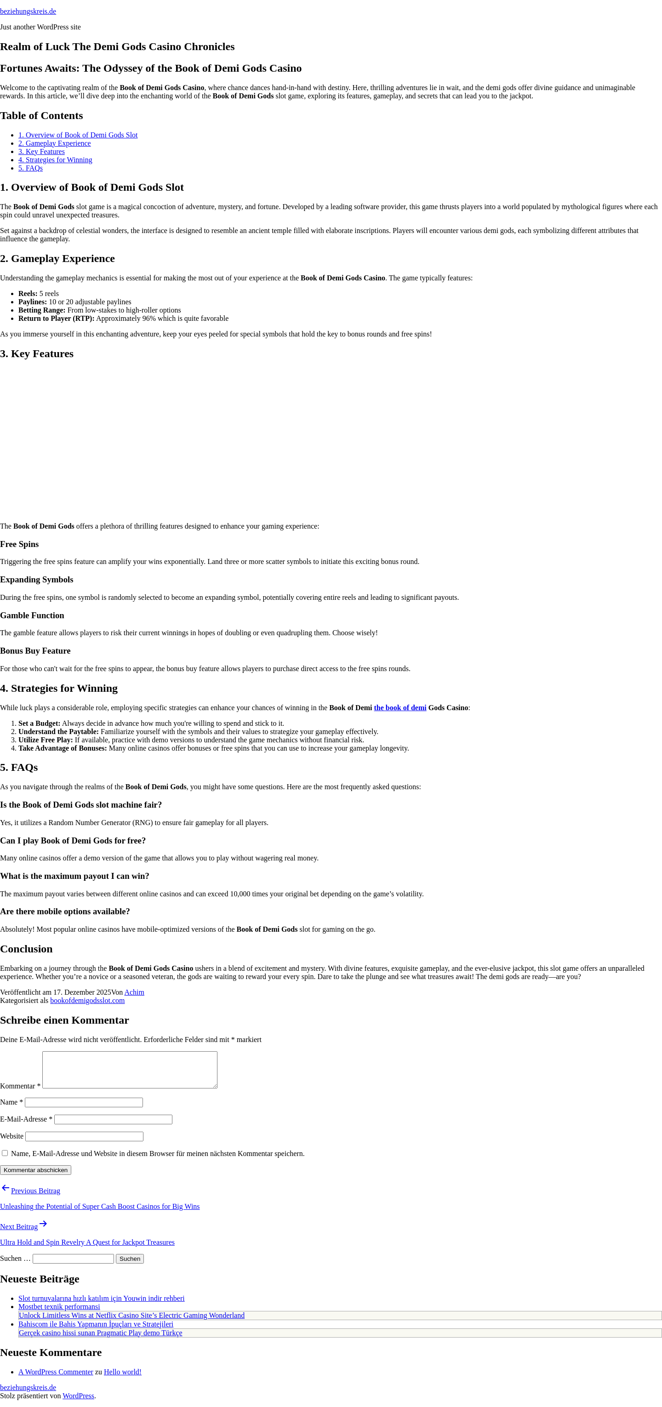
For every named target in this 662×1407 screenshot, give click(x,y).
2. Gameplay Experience (54, 143)
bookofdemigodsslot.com (87, 1000)
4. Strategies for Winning (55, 160)
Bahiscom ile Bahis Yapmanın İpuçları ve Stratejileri (95, 1331)
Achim (134, 992)
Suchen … (15, 1265)
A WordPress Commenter (55, 1379)
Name (11, 1109)
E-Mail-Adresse (26, 1126)
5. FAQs (30, 168)
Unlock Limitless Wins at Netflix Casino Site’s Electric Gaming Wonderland (132, 1322)
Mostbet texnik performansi (59, 1313)
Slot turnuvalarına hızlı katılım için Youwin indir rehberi (101, 1305)
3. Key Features (41, 151)
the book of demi (400, 708)
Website (11, 1143)
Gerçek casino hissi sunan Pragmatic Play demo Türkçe (101, 1340)
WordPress (78, 1403)
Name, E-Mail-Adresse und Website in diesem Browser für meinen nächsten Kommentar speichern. (158, 1160)
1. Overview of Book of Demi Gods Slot (78, 135)
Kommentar (20, 1093)
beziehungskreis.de (28, 11)
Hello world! (123, 1379)
